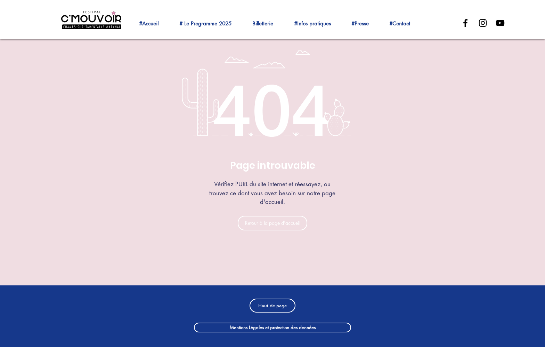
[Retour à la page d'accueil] (272, 223)
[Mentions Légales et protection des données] (272, 327)
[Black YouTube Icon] (500, 23)
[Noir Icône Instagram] (483, 23)
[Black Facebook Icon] (465, 23)
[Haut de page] (272, 306)
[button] (211, 20)
